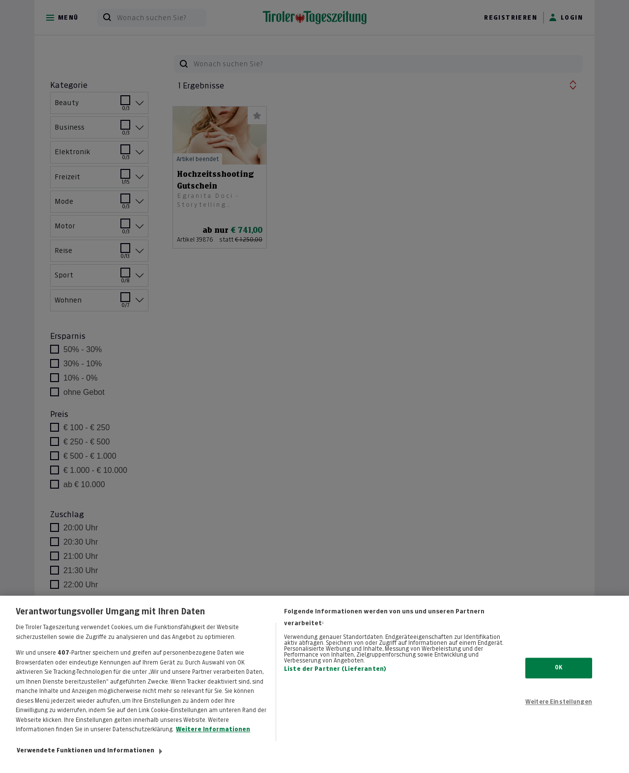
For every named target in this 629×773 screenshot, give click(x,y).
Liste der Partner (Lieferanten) (335, 678)
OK (558, 676)
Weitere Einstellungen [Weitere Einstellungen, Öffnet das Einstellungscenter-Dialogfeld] (558, 711)
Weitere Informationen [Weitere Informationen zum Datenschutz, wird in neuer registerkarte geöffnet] (213, 738)
